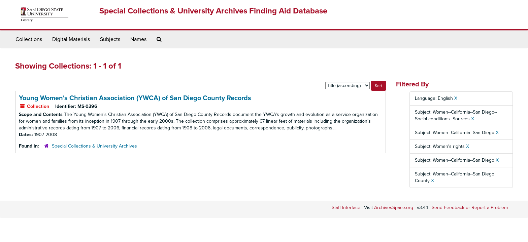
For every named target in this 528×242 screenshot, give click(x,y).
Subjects (110, 39)
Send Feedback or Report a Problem (470, 207)
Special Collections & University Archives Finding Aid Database (213, 11)
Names (138, 39)
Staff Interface (346, 207)
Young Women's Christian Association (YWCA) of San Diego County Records (135, 98)
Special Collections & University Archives (94, 146)
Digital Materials (71, 39)
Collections (28, 39)
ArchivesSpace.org (393, 207)
